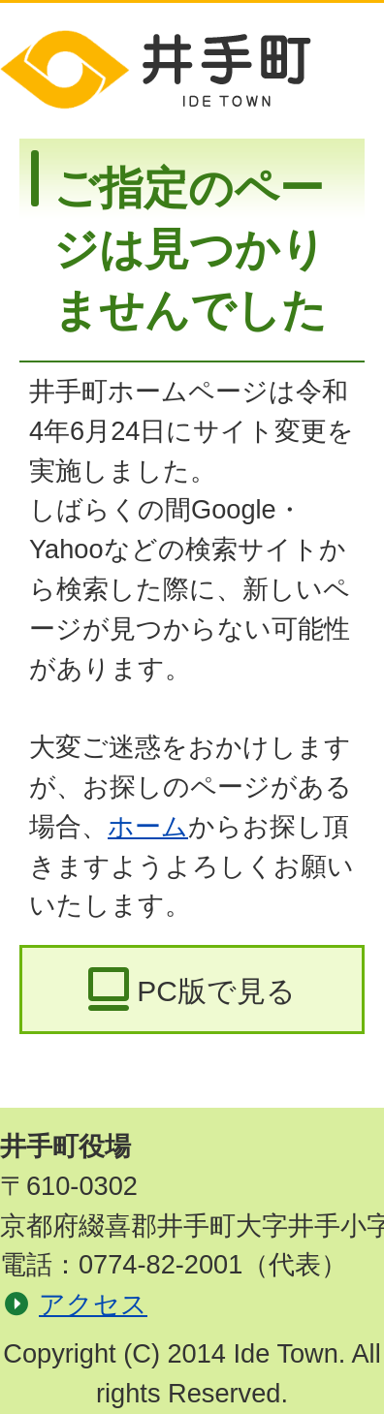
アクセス (93, 1304)
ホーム (148, 826)
